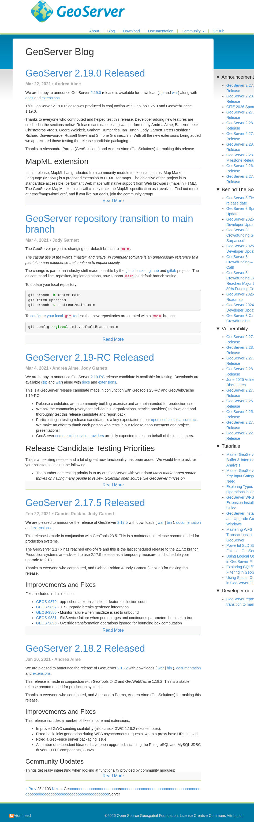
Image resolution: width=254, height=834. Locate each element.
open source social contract (174, 420)
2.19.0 (96, 92)
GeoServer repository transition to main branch (109, 224)
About (94, 31)
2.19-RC (97, 377)
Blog (111, 31)
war (175, 92)
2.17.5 (122, 522)
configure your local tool (54, 316)
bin (169, 522)
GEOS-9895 (46, 623)
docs (29, 98)
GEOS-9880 (46, 612)
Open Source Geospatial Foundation (147, 815)
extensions (51, 98)
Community (193, 31)
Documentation (160, 31)
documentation (188, 522)
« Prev (31, 789)
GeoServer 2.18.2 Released (85, 648)
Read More (113, 200)
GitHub (219, 31)
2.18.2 (122, 668)
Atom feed (20, 815)
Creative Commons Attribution (219, 815)
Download (131, 31)
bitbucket (139, 270)
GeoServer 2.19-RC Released (89, 357)
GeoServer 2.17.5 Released (85, 502)
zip (161, 92)
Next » (57, 789)
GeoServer (46, 7)
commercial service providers (79, 436)
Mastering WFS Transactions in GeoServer (239, 534)
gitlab (171, 270)
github (154, 270)
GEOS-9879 (46, 602)
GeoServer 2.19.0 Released (85, 73)
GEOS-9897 (46, 607)
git (127, 270)
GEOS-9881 (46, 618)
